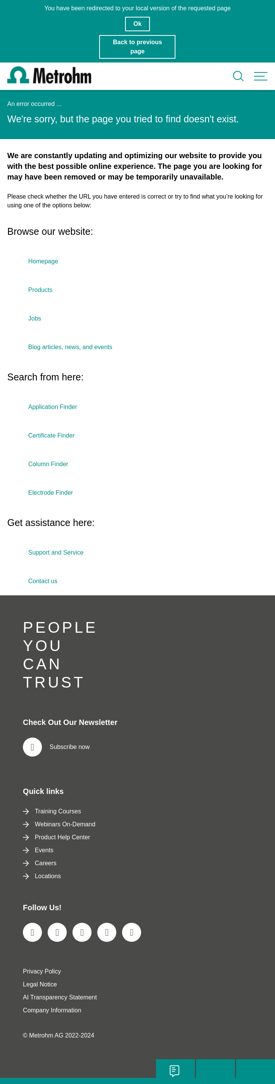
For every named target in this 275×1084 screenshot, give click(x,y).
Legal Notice (40, 984)
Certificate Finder (51, 435)
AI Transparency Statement (60, 997)
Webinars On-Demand (59, 824)
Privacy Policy (42, 971)
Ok (137, 24)
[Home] (49, 81)
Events (38, 850)
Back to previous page (137, 47)
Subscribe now (56, 747)
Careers (39, 863)
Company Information (52, 1010)
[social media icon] (32, 932)
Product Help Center (56, 837)
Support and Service (56, 552)
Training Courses (52, 811)
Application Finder (52, 407)
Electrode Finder (50, 492)
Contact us (42, 581)
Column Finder (48, 464)
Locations (42, 876)
